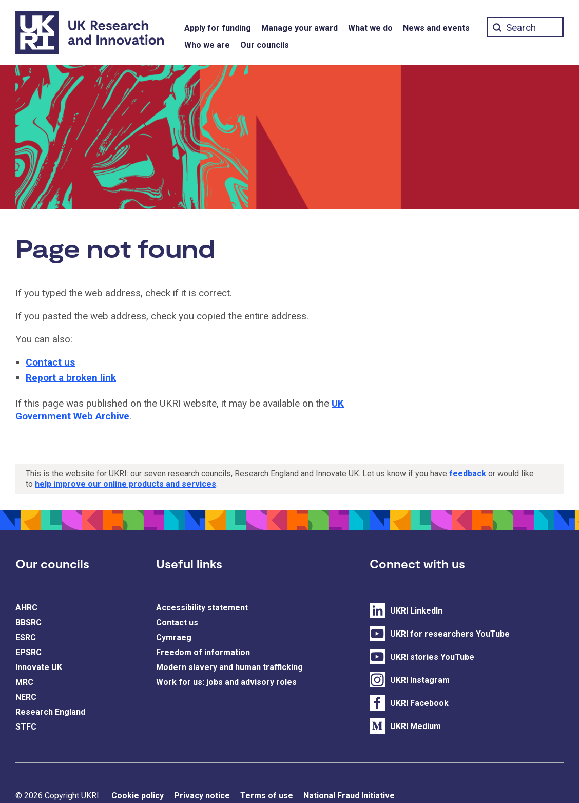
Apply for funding (217, 28)
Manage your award (299, 28)
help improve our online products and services (125, 484)
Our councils (264, 45)
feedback (467, 474)
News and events (436, 28)
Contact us (50, 362)
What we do (370, 28)
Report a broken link (71, 378)
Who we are (207, 45)
